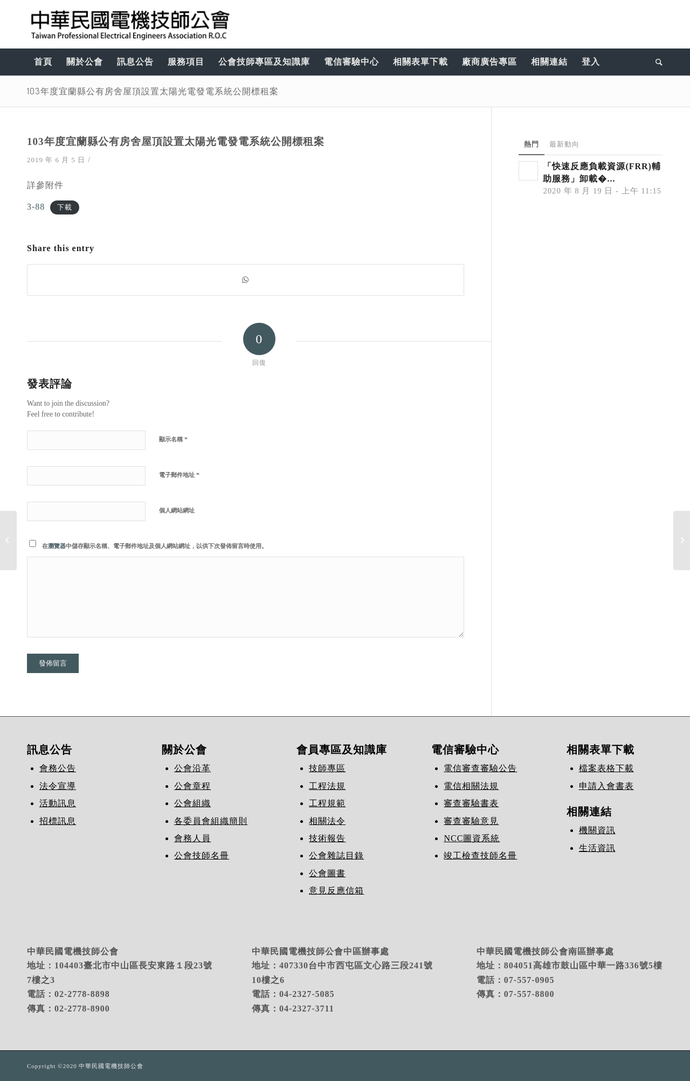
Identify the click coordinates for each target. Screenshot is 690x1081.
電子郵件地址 (179, 474)
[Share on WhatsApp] (245, 280)
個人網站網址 (177, 510)
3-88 (36, 206)
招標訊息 (57, 821)
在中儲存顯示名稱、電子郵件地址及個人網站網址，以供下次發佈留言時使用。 (154, 546)
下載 (64, 207)
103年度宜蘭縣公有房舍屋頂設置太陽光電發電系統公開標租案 (153, 91)
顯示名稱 (173, 439)
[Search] (655, 61)
